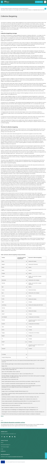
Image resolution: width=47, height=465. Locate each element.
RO (45, 1)
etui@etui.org (3, 451)
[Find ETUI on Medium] (12, 437)
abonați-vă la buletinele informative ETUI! (15, 456)
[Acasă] (1, 4)
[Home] (6, 2)
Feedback (45, 456)
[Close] (45, 9)
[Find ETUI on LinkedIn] (4, 437)
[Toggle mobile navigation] (2, 2)
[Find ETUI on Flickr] (7, 437)
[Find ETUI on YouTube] (10, 437)
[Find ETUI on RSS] (15, 437)
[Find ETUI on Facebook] (2, 437)
